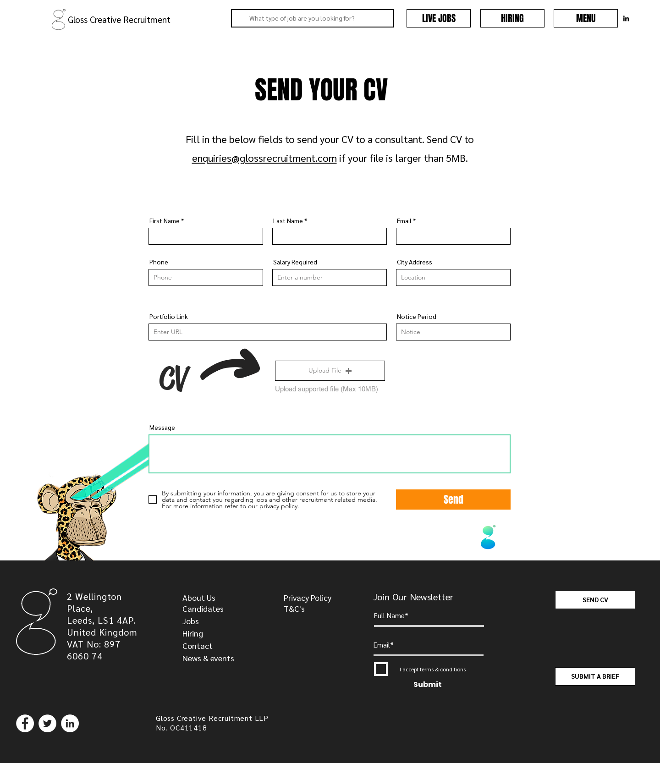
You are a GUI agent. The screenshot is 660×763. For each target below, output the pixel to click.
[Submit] (427, 685)
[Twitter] (47, 723)
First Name (164, 220)
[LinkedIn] (70, 723)
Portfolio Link (168, 316)
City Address (414, 261)
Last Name (288, 220)
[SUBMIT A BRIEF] (595, 676)
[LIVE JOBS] (439, 18)
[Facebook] (25, 723)
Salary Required (295, 261)
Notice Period (416, 316)
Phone (158, 261)
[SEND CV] (595, 600)
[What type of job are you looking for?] (311, 18)
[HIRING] (512, 18)
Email (404, 220)
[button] (586, 18)
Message (162, 427)
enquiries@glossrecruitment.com (264, 157)
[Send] (453, 499)
